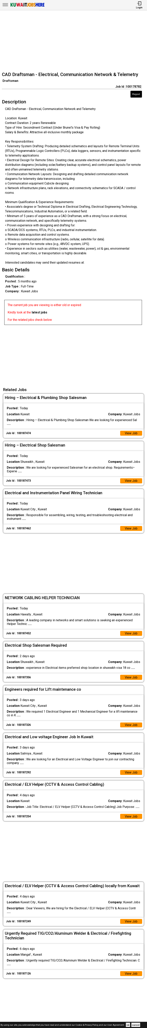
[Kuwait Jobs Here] (27, 6)
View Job (131, 433)
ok (128, 1025)
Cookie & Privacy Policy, (87, 1025)
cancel (136, 1025)
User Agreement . (116, 1025)
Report (136, 94)
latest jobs (39, 312)
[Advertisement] (74, 41)
